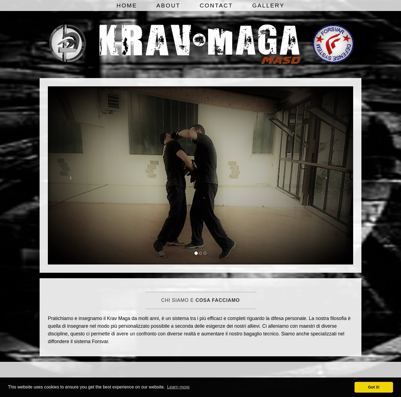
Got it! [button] (374, 387)
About (168, 5)
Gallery (268, 5)
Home (127, 5)
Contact (216, 5)
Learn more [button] (178, 387)
